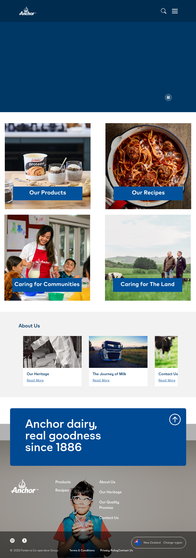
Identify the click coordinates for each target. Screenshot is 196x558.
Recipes (62, 490)
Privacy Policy (109, 550)
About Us (107, 482)
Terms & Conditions (82, 550)
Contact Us (109, 517)
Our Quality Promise (109, 505)
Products (63, 482)
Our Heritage (110, 492)
